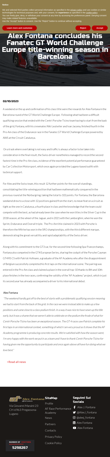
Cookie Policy (53, 443)
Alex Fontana (84, 422)
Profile (49, 403)
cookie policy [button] (91, 12)
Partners (50, 424)
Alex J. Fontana (86, 407)
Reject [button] (83, 28)
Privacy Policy (53, 436)
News (48, 417)
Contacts (50, 430)
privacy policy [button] (76, 10)
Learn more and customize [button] (19, 28)
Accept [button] (99, 28)
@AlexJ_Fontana (87, 412)
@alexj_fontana (86, 417)
